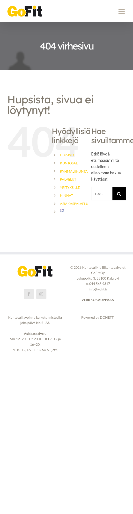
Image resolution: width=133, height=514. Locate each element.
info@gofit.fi (98, 289)
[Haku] (119, 193)
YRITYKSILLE (70, 187)
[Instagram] (41, 294)
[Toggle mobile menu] (122, 11)
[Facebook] (29, 294)
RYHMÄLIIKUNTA (74, 171)
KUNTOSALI (69, 163)
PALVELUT (68, 179)
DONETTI (107, 317)
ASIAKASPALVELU (74, 204)
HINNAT (66, 195)
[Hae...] (101, 193)
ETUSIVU (67, 155)
